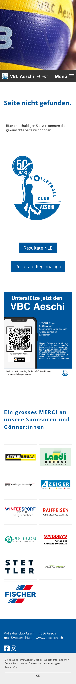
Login (42, 76)
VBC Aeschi (22, 76)
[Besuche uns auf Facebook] (7, 648)
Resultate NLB (38, 248)
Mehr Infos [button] (11, 667)
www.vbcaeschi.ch (49, 637)
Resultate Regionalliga (38, 266)
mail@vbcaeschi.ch (18, 637)
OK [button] (38, 675)
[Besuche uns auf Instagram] (13, 648)
